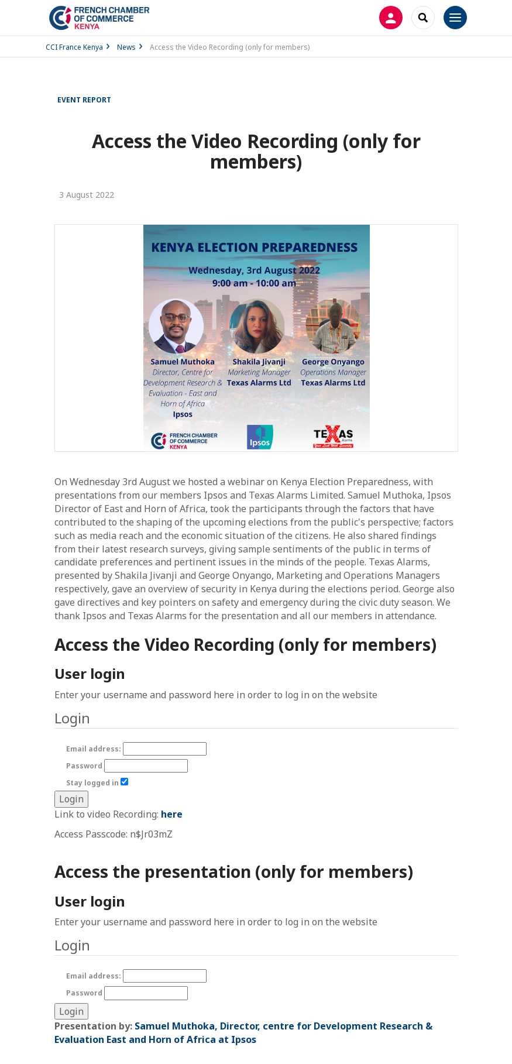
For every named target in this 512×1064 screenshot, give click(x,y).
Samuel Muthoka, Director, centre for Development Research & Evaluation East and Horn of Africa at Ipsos (243, 1033)
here (172, 814)
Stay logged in (97, 783)
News (126, 47)
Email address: (136, 749)
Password (127, 766)
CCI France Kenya (74, 47)
